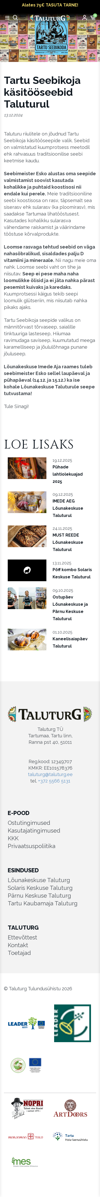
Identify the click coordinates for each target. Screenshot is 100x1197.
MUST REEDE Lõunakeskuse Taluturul (68, 542)
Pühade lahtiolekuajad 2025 (68, 474)
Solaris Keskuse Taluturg (40, 887)
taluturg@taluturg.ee (50, 774)
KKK (13, 838)
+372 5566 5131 (54, 781)
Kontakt (18, 945)
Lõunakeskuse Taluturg (39, 880)
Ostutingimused (29, 822)
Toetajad (19, 952)
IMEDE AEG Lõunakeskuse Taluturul (68, 508)
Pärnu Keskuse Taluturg (39, 895)
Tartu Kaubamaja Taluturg (43, 903)
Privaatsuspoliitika (31, 846)
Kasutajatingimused (34, 830)
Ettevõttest (22, 937)
